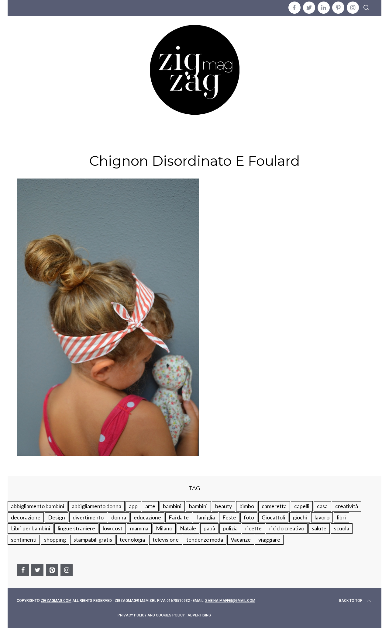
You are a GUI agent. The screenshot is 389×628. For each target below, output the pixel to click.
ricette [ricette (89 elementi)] (253, 528)
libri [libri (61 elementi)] (341, 517)
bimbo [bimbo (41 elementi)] (246, 506)
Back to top (355, 600)
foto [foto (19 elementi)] (249, 517)
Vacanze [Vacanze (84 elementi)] (241, 539)
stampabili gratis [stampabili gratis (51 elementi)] (93, 539)
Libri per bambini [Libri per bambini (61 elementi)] (30, 528)
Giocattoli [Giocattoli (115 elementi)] (273, 517)
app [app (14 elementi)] (133, 506)
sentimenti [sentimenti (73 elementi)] (23, 539)
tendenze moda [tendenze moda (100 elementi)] (204, 539)
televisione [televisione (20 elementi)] (166, 539)
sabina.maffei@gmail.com (230, 601)
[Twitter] (37, 570)
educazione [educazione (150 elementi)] (147, 517)
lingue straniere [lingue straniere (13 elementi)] (76, 528)
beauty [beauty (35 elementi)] (223, 506)
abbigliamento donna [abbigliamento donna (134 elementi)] (96, 506)
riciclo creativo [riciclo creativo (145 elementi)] (286, 528)
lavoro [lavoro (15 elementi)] (322, 517)
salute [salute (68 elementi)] (319, 528)
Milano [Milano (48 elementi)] (164, 528)
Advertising (199, 615)
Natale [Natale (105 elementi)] (188, 528)
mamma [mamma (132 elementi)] (139, 528)
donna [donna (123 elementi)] (118, 517)
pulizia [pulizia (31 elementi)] (230, 528)
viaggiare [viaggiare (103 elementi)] (269, 539)
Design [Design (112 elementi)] (56, 517)
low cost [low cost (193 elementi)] (112, 528)
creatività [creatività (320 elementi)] (346, 506)
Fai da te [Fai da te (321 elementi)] (179, 517)
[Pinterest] (52, 570)
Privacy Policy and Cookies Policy (151, 615)
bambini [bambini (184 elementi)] (198, 506)
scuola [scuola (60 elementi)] (341, 528)
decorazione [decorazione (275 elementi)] (25, 517)
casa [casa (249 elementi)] (322, 506)
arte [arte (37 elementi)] (150, 506)
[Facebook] (23, 570)
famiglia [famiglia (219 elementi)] (205, 517)
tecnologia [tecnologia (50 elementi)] (132, 539)
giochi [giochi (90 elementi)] (300, 517)
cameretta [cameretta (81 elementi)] (274, 506)
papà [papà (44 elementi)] (209, 528)
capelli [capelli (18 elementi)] (301, 506)
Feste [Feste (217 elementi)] (229, 517)
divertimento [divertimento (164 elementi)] (88, 517)
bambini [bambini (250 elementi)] (172, 506)
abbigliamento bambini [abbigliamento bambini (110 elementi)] (37, 506)
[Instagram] (66, 570)
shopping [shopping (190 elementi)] (55, 539)
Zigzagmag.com (56, 601)
